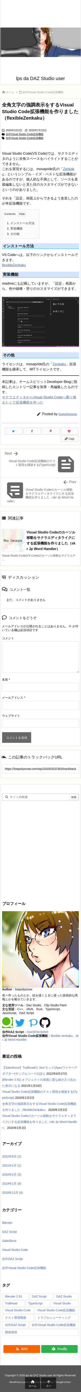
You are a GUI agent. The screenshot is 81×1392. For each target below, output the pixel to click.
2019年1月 (11, 1183)
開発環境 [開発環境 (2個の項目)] (11, 1332)
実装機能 (14, 228)
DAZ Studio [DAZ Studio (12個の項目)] (64, 1296)
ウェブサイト (11, 715)
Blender (7, 1222)
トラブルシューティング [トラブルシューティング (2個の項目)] (54, 1317)
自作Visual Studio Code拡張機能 (43, 92)
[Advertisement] (40, 849)
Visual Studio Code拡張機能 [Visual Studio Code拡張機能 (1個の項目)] (56, 1310)
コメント (8, 638)
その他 (13, 234)
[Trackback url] (40, 768)
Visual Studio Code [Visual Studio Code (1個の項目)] (18, 1310)
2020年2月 (11, 1174)
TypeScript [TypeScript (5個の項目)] (35, 1303)
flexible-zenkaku (61, 1035)
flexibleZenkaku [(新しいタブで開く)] (14, 265)
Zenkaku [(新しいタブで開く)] (59, 364)
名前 (6, 679)
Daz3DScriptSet (37, 1032)
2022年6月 (11, 1156)
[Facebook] (32, 431)
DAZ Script (9, 1231)
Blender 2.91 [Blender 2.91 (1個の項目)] (13, 1296)
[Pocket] (69, 431)
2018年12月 (12, 1192)
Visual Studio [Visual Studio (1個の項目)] (62, 1303)
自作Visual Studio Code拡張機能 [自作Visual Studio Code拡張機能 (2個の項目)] (54, 1325)
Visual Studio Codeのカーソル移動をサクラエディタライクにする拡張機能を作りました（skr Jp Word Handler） (39, 1122)
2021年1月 (11, 1165)
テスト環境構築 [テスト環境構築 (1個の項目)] (15, 1317)
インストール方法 (21, 223)
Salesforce (9, 1240)
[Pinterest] (51, 431)
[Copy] (69, 438)
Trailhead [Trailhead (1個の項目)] (11, 1303)
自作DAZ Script (12, 1259)
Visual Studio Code (15, 1250)
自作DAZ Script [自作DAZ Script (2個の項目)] (15, 1325)
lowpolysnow (68, 414)
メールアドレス (13, 697)
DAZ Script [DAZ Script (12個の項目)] (39, 1296)
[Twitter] (14, 431)
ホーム (10, 92)
